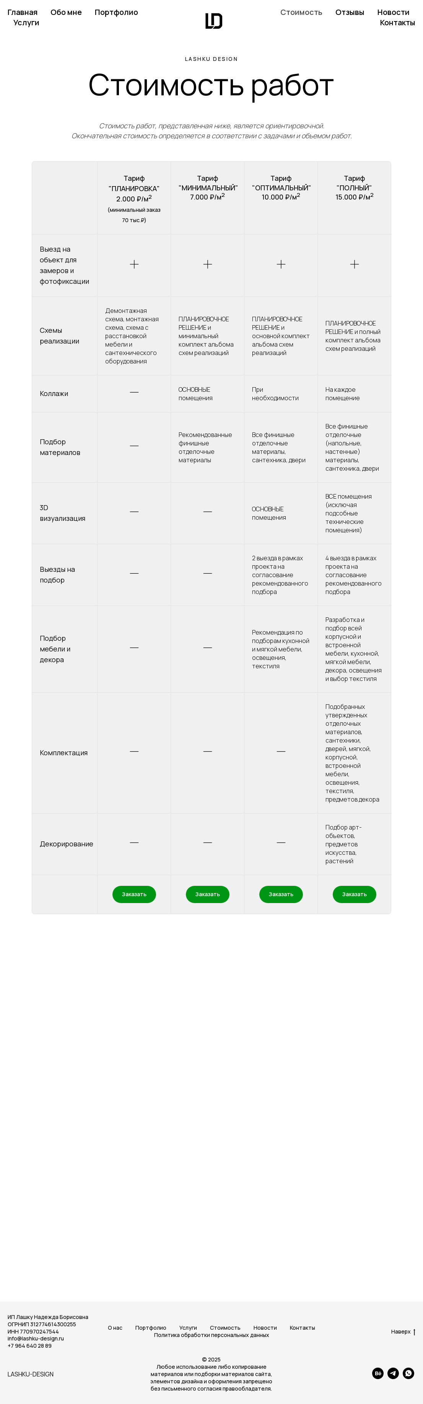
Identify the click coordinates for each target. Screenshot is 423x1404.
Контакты (397, 22)
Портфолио (116, 12)
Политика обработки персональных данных (211, 1335)
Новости (393, 12)
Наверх (403, 1331)
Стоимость (301, 12)
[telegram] (393, 1377)
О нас (115, 1327)
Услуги (26, 22)
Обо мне (66, 12)
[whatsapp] (408, 1377)
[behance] (378, 1377)
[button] (134, 894)
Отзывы (349, 12)
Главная (22, 12)
